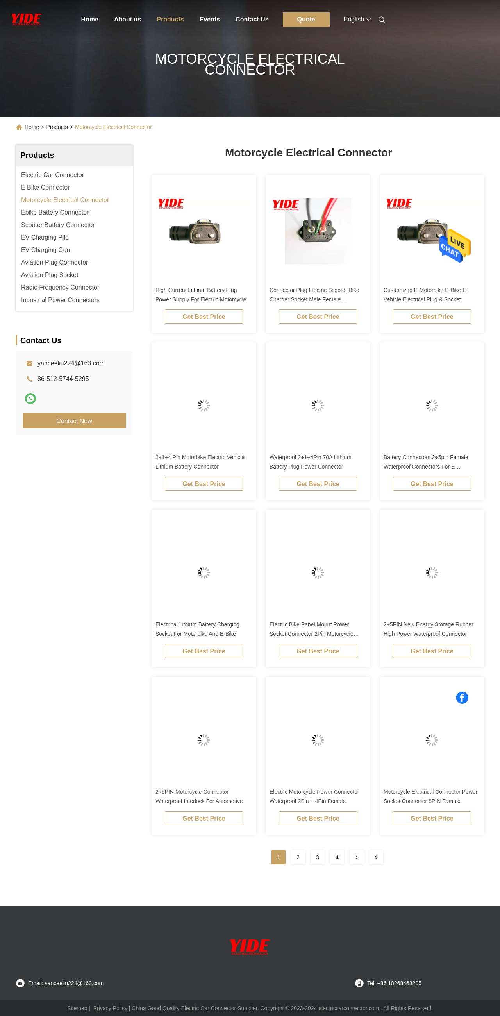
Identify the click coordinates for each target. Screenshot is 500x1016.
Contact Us (252, 19)
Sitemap (77, 1008)
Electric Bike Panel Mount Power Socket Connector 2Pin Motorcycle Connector (312, 633)
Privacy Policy (110, 1008)
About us (127, 19)
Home (89, 19)
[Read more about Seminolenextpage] (357, 857)
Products (170, 19)
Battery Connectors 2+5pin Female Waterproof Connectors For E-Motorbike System (426, 466)
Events (210, 19)
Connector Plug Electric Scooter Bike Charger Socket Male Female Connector (314, 299)
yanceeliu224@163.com (71, 363)
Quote (306, 19)
